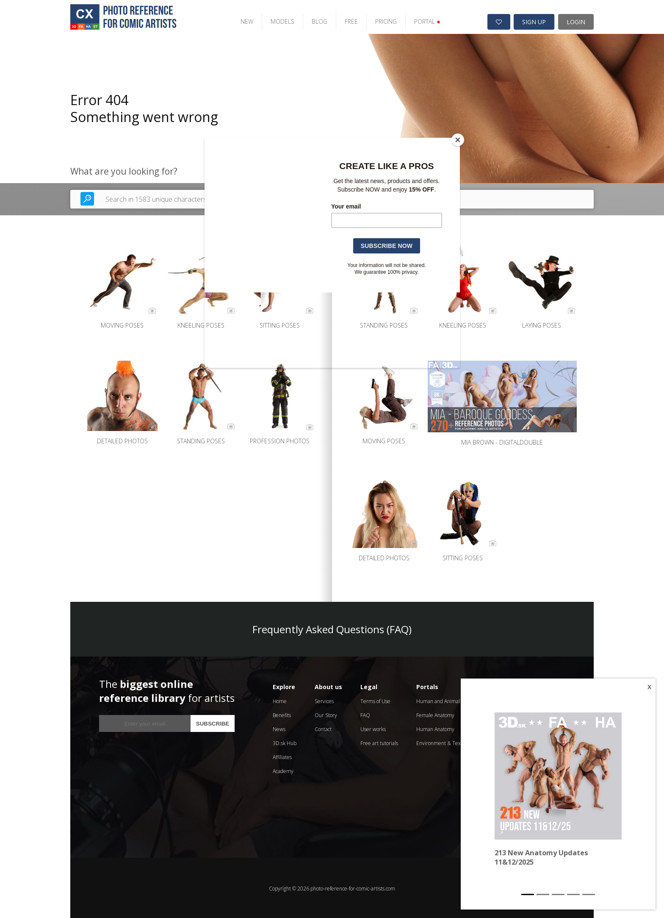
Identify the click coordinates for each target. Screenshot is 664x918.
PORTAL (423, 20)
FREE (347, 20)
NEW (243, 20)
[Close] (457, 140)
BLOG (316, 20)
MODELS (278, 20)
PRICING (382, 20)
